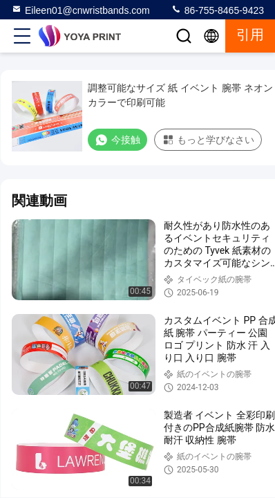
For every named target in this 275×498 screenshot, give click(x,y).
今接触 (117, 139)
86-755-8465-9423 (217, 9)
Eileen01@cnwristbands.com (80, 9)
